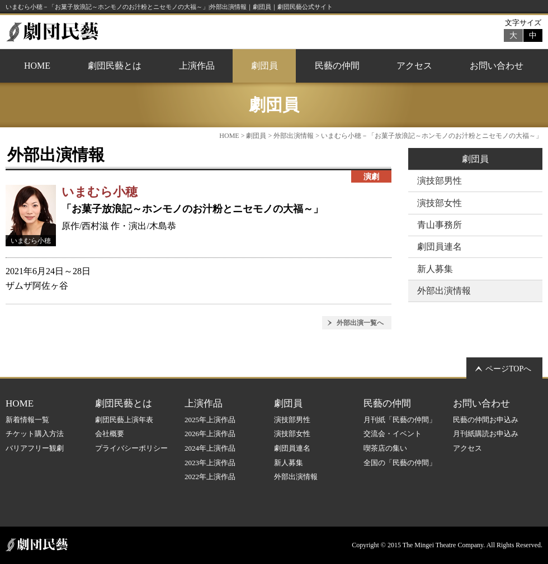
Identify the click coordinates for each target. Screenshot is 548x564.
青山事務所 (439, 225)
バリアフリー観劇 (35, 448)
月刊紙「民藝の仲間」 (399, 419)
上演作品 (197, 65)
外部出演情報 (293, 136)
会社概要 (109, 433)
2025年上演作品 (210, 419)
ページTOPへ (508, 369)
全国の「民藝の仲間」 (399, 462)
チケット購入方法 (35, 433)
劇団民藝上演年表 (124, 419)
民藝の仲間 (337, 65)
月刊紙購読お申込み (485, 433)
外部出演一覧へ (360, 323)
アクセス (414, 65)
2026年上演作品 (210, 433)
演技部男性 (439, 180)
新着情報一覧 (27, 419)
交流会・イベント (392, 433)
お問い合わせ (496, 65)
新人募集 (435, 269)
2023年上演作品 (210, 462)
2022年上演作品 (210, 476)
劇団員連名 (439, 246)
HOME (37, 65)
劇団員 (264, 65)
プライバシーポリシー (131, 448)
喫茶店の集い (385, 448)
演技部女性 (439, 203)
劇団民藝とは (114, 65)
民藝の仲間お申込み (485, 419)
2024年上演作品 (210, 448)
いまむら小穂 (100, 192)
